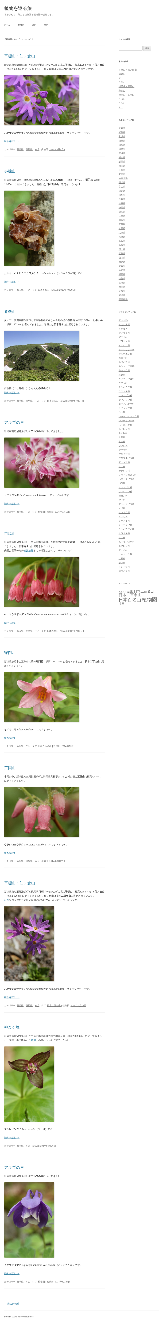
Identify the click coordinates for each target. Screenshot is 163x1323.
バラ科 (122, 483)
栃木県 (122, 157)
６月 (37, 149)
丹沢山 (122, 82)
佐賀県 (122, 278)
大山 (121, 78)
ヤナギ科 (123, 550)
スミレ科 (123, 433)
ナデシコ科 (124, 470)
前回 (6, 900)
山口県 (122, 257)
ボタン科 (123, 495)
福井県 (122, 191)
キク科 (122, 374)
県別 (46, 25)
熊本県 (122, 287)
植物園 (21, 25)
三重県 (122, 216)
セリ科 (122, 437)
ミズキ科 (123, 516)
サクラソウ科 (125, 408)
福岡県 (122, 274)
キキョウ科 (124, 370)
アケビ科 (123, 328)
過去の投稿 (12, 1303)
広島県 (122, 253)
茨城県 (122, 153)
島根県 (122, 245)
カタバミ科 (124, 362)
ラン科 (122, 562)
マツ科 (122, 500)
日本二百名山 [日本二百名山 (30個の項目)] (130, 595)
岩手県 (122, 132)
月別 (34, 25)
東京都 (122, 174)
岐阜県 (122, 203)
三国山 (10, 768)
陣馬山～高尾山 (126, 94)
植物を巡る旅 (18, 8)
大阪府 (122, 228)
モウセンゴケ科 (126, 541)
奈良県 (122, 236)
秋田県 (122, 140)
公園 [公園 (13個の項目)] (130, 591)
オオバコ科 (124, 345)
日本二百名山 (45, 746)
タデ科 (122, 441)
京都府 (122, 224)
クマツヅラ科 (125, 395)
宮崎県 (122, 295)
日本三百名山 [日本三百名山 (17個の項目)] (144, 591)
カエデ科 (123, 358)
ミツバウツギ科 (126, 529)
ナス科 (122, 466)
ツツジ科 (123, 445)
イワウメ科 (124, 341)
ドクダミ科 (124, 462)
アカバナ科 (124, 324)
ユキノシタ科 (125, 554)
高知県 (122, 270)
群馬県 (29, 149)
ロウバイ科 (124, 571)
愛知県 (122, 211)
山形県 (122, 145)
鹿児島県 (123, 299)
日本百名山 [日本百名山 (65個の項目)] (130, 599)
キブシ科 (123, 383)
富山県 (122, 186)
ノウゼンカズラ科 (128, 475)
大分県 (122, 291)
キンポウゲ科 (125, 387)
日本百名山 (43, 290)
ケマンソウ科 (125, 399)
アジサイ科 (124, 333)
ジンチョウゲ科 (126, 420)
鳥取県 (122, 241)
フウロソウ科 (125, 491)
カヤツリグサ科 (126, 366)
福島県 (122, 149)
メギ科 (122, 537)
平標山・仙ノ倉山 (19, 56)
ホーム (7, 25)
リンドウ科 (124, 566)
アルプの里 (14, 422)
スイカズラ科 (125, 424)
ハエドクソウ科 (126, 479)
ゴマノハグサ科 (126, 404)
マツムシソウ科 (126, 504)
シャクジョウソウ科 (129, 416)
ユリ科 (122, 558)
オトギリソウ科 (126, 349)
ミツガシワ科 (125, 525)
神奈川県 (123, 178)
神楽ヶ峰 (28, 550)
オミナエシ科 (125, 353)
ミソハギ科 (124, 520)
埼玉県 (122, 165)
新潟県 (20, 149)
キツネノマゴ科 (126, 378)
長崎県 (122, 282)
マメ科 (122, 508)
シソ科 (122, 412)
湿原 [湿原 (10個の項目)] (121, 603)
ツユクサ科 (124, 454)
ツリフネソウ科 (126, 458)
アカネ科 (123, 320)
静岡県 (122, 207)
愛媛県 (122, 266)
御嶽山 (122, 74)
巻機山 (10, 171)
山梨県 (122, 195)
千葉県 (122, 170)
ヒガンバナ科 (125, 487)
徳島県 (122, 262)
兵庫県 (122, 232)
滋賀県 (122, 220)
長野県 (29, 631)
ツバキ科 (123, 449)
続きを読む (12, 141)
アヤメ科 (123, 337)
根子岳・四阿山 (126, 86)
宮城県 (122, 136)
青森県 (122, 128)
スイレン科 (124, 429)
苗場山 (10, 533)
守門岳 (10, 653)
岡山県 (122, 249)
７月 (28, 290)
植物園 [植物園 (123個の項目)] (149, 599)
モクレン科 (124, 546)
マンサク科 (124, 512)
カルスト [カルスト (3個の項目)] (122, 592)
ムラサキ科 (124, 533)
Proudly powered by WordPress (19, 1317)
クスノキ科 (124, 391)
